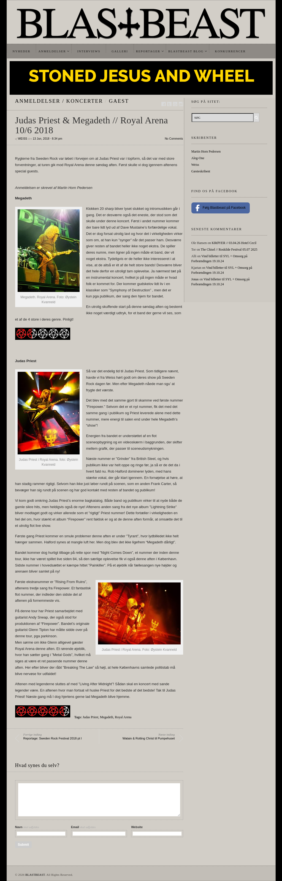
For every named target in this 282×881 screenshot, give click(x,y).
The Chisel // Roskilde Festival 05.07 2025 (229, 249)
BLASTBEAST (35, 874)
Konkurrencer (230, 51)
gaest (119, 101)
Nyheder (22, 51)
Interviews (88, 51)
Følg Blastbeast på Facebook (221, 208)
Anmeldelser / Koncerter (59, 101)
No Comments (174, 138)
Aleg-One (197, 158)
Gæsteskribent (200, 171)
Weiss (22, 138)
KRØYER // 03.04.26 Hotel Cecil (234, 243)
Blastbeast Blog (186, 51)
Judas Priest (90, 717)
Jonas (195, 279)
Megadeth (106, 717)
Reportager (148, 51)
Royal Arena (123, 717)
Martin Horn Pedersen (206, 151)
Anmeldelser (52, 51)
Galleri (120, 51)
